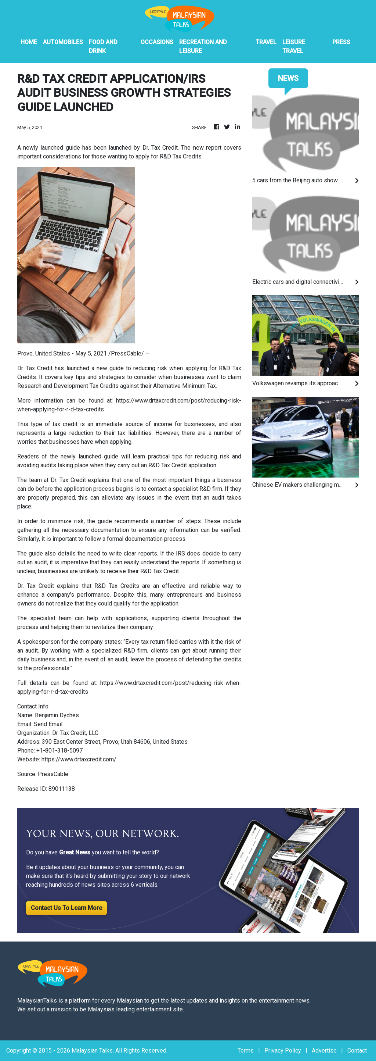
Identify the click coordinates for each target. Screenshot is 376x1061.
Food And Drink (103, 46)
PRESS (341, 42)
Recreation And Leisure (203, 46)
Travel (266, 42)
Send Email (48, 724)
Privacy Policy (282, 1050)
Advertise (324, 1050)
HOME (29, 42)
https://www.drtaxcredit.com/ (78, 759)
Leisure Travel (293, 46)
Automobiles (63, 42)
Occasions (157, 42)
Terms (246, 1050)
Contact (357, 1050)
